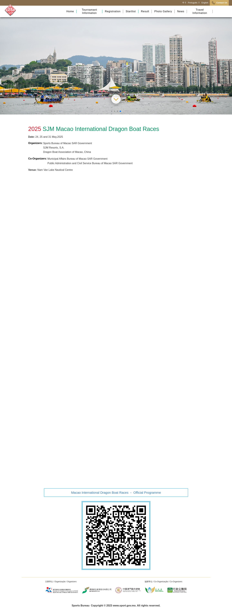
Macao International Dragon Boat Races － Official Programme (116, 492)
